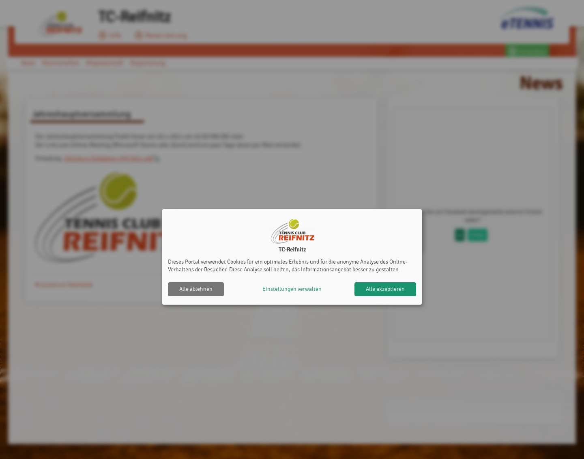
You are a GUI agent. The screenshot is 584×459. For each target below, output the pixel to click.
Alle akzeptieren (385, 289)
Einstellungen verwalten (292, 289)
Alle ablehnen (196, 289)
